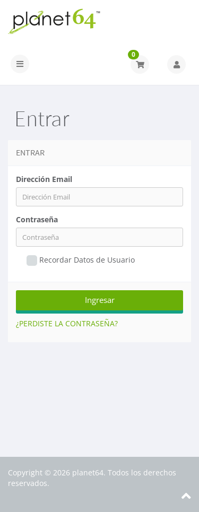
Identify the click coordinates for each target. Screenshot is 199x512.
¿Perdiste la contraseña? (67, 323)
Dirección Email (44, 179)
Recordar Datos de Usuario (81, 260)
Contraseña (37, 219)
